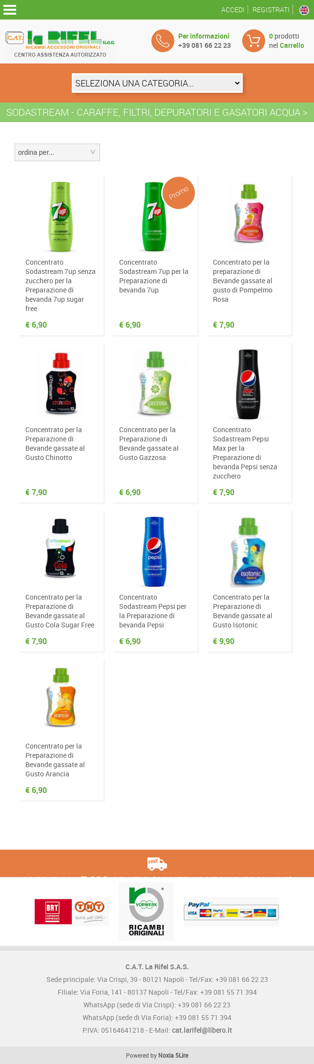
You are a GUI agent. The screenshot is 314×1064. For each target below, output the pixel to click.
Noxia (166, 1055)
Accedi (233, 9)
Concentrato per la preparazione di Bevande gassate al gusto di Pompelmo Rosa (242, 280)
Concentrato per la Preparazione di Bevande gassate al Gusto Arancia (55, 759)
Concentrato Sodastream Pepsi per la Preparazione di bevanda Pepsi (153, 610)
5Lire (181, 1055)
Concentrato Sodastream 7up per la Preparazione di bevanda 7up (153, 275)
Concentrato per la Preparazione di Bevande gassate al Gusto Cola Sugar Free (59, 610)
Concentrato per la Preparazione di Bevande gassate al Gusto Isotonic (242, 610)
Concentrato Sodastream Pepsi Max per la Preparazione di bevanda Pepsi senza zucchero (245, 452)
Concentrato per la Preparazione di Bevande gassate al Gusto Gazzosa (149, 443)
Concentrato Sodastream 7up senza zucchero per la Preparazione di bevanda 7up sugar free (60, 285)
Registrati (271, 9)
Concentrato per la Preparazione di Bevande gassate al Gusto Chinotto (55, 443)
